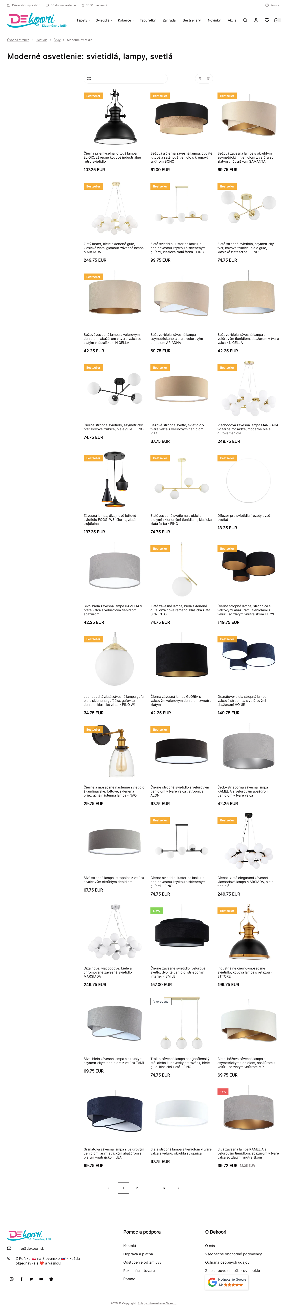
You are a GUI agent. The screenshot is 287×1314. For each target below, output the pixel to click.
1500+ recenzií (94, 5)
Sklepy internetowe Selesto (157, 1303)
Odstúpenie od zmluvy (142, 1262)
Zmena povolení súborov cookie (232, 1270)
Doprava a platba (138, 1254)
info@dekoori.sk (30, 1248)
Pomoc (272, 5)
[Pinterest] (51, 1279)
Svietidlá (41, 40)
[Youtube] (41, 1279)
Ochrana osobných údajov (227, 1262)
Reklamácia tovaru (139, 1270)
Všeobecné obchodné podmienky (233, 1254)
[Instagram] (11, 1279)
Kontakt (129, 1245)
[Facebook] (21, 1279)
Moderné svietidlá (79, 40)
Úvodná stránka (18, 40)
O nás (210, 1245)
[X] (31, 1279)
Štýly (57, 40)
